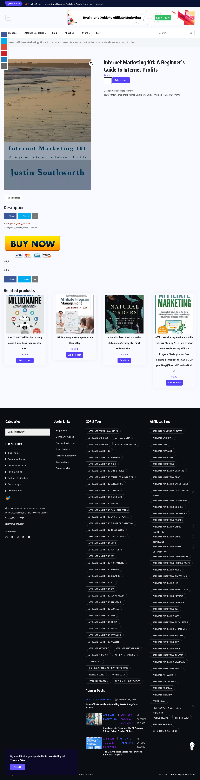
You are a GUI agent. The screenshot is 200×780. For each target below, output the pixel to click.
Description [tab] (13, 197)
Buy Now (124, 360)
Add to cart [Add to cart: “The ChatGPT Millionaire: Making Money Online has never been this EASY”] (25, 360)
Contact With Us (16, 465)
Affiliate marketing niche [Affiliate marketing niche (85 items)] (102, 543)
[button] (91, 63)
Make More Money (123, 90)
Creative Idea (14, 490)
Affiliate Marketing (34, 32)
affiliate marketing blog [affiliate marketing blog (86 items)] (102, 464)
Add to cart (121, 80)
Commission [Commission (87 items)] (94, 661)
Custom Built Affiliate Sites (79, 774)
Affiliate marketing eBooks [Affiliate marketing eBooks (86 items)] (103, 503)
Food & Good (14, 471)
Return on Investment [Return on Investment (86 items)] (127, 681)
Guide (150, 94)
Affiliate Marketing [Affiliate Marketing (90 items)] (99, 451)
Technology (14, 484)
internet (158, 94)
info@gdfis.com (14, 523)
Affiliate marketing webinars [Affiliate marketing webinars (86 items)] (104, 635)
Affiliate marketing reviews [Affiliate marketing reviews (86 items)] (103, 569)
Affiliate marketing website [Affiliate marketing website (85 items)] (103, 642)
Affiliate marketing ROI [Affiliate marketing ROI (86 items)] (101, 582)
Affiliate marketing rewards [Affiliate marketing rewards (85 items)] (104, 576)
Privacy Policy (53, 756)
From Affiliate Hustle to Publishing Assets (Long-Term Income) (73, 4)
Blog (54, 32)
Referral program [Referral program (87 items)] (98, 681)
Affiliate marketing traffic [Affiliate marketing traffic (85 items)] (103, 628)
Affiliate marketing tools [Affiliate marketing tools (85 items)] (102, 622)
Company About (16, 459)
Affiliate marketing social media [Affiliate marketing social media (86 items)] (106, 595)
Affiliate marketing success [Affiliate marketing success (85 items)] (103, 609)
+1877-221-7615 (14, 518)
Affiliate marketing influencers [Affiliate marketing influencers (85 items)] (106, 530)
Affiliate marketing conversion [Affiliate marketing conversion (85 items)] (105, 484)
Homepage (11, 32)
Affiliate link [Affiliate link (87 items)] (122, 438)
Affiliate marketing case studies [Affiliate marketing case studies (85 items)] (106, 470)
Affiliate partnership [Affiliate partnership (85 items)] (127, 648)
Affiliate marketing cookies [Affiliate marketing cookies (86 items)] (103, 490)
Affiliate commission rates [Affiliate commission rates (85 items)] (103, 431)
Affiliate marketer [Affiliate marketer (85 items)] (125, 444)
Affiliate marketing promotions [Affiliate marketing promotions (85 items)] (106, 563)
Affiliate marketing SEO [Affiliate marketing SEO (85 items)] (101, 589)
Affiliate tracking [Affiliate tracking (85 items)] (125, 655)
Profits (177, 94)
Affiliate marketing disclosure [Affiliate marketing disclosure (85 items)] (105, 497)
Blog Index (13, 452)
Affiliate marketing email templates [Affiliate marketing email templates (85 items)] (108, 517)
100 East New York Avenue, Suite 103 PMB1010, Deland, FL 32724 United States (26, 510)
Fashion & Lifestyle (17, 478)
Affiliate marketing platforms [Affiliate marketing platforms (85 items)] (105, 549)
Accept (17, 766)
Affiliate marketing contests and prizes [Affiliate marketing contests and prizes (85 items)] (110, 477)
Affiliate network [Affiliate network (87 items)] (98, 648)
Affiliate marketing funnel (122, 94)
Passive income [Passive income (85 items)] (96, 674)
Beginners (141, 94)
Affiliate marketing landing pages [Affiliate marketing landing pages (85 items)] (107, 536)
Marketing (168, 94)
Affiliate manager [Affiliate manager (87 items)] (98, 444)
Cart (98, 32)
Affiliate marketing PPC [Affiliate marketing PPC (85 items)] (101, 556)
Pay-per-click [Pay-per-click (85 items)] (118, 674)
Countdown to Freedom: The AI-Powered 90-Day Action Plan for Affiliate (123, 729)
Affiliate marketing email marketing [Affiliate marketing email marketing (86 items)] (108, 510)
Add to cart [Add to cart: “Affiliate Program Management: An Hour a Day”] (74, 354)
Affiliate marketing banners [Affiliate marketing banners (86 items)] (104, 457)
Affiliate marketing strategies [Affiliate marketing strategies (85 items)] (105, 602)
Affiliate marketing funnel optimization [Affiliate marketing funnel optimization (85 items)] (110, 523)
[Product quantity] (108, 80)
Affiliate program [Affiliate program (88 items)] (98, 655)
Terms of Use (17, 760)
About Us (69, 32)
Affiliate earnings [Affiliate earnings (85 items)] (98, 438)
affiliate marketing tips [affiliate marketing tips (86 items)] (101, 615)
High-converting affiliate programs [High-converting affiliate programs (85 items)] (108, 668)
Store (85, 32)
